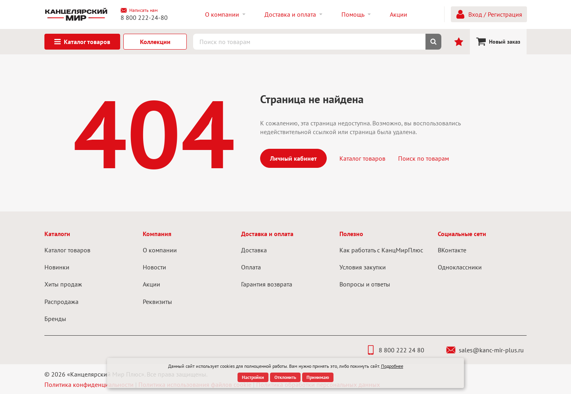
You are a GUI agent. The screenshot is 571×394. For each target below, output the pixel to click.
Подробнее (392, 366)
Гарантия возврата (266, 284)
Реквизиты (157, 302)
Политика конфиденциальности (89, 384)
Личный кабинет (293, 158)
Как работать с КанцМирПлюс (381, 250)
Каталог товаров (362, 158)
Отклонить (285, 377)
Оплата (251, 267)
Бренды (55, 319)
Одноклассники (460, 267)
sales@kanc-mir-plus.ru (485, 350)
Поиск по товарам (423, 158)
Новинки (56, 267)
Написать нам (139, 10)
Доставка (254, 250)
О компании (160, 250)
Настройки (253, 377)
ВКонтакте (452, 250)
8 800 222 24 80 (395, 350)
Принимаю (318, 377)
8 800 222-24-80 (144, 17)
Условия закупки (362, 267)
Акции (151, 284)
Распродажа (61, 302)
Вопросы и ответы (364, 284)
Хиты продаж (63, 284)
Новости (154, 267)
